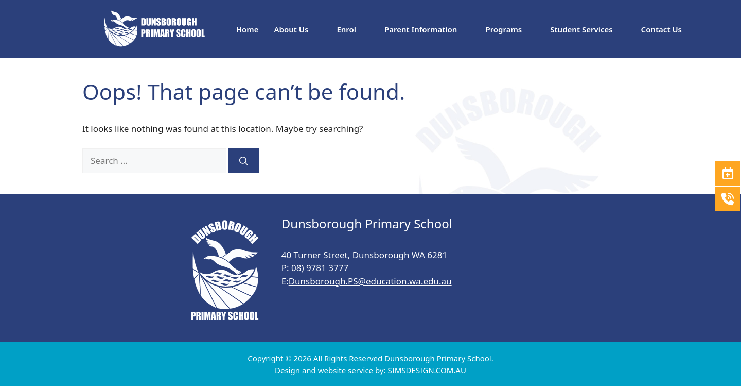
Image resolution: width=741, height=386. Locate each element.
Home (247, 29)
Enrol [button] (357, 29)
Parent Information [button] (431, 29)
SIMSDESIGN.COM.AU (426, 370)
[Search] (243, 160)
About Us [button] (301, 29)
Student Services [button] (591, 29)
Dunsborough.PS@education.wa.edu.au (370, 281)
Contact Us (661, 29)
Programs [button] (513, 29)
